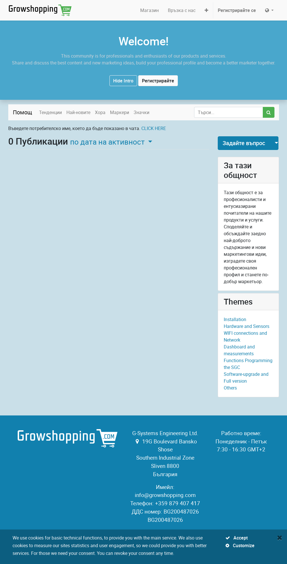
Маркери (119, 112)
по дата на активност (108, 142)
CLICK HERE (153, 128)
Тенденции (50, 112)
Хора (100, 112)
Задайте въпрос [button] (244, 143)
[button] (206, 10)
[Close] (279, 537)
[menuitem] (149, 10)
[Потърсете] (268, 112)
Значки (141, 112)
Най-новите (78, 112)
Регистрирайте (158, 81)
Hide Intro (123, 81)
